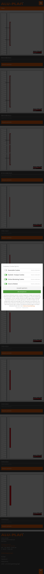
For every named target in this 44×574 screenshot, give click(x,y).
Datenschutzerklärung (28, 306)
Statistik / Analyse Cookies (16, 275)
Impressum (18, 307)
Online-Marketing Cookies (16, 279)
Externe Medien (13, 284)
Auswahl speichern (22, 288)
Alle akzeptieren (22, 291)
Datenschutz (25, 307)
